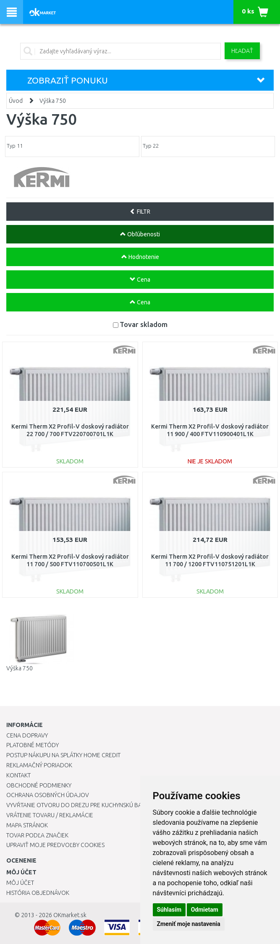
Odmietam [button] (204, 909)
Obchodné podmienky (38, 785)
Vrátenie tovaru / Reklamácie (49, 815)
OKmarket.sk (69, 915)
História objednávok (37, 892)
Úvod (16, 100)
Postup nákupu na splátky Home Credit (63, 755)
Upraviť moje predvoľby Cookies (55, 845)
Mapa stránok (27, 825)
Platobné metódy (32, 745)
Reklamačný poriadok (39, 765)
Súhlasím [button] (169, 909)
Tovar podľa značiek (37, 835)
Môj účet (20, 882)
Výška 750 (52, 100)
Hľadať (242, 50)
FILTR (140, 211)
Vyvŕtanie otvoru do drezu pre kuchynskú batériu (81, 805)
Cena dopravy (27, 735)
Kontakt (18, 775)
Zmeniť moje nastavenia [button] (188, 923)
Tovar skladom (143, 324)
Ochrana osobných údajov (47, 795)
